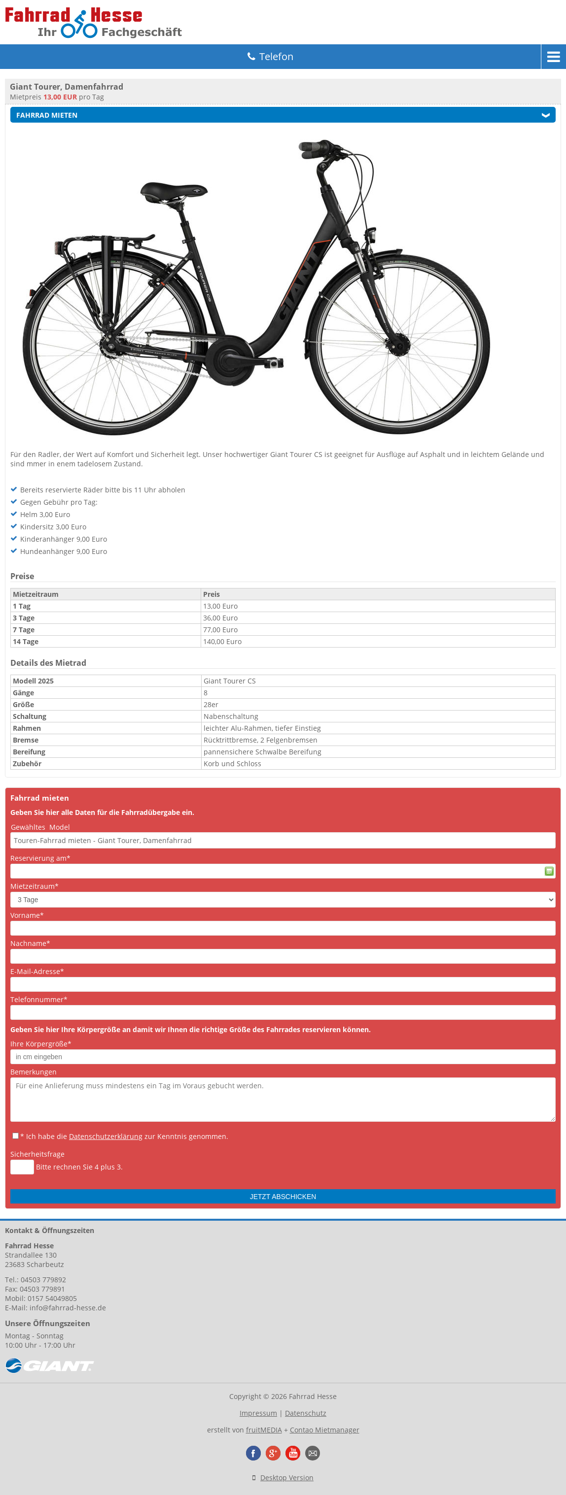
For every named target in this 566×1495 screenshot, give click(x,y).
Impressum (258, 1413)
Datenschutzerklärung (105, 1136)
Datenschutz (305, 1413)
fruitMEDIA (264, 1429)
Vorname (27, 915)
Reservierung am (40, 858)
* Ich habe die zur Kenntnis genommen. (124, 1136)
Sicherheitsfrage (37, 1154)
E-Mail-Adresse (37, 971)
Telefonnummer (39, 999)
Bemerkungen (33, 1071)
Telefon (276, 56)
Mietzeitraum (34, 886)
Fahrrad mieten (46, 115)
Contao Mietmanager (324, 1429)
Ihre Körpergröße (40, 1043)
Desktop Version (287, 1477)
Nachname (30, 943)
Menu (553, 56)
